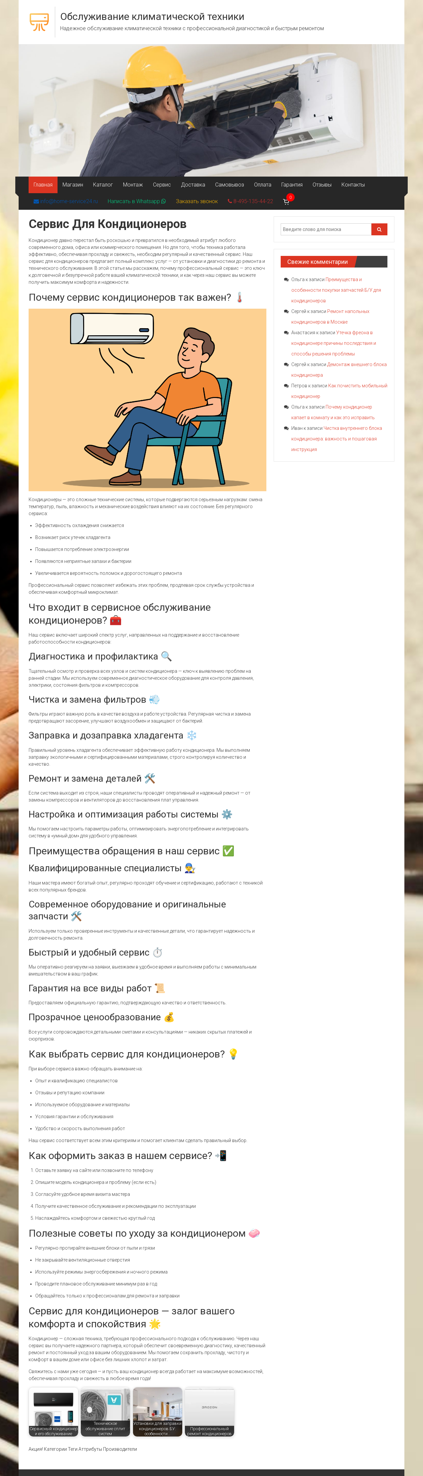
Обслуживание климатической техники (152, 16)
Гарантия (292, 185)
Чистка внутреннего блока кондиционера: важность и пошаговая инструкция (336, 439)
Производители (120, 1449)
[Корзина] (286, 201)
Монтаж (133, 185)
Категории (55, 1449)
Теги (72, 1449)
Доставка (193, 185)
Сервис (162, 185)
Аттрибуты (90, 1449)
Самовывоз (229, 185)
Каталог (103, 185)
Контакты (353, 185)
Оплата (262, 185)
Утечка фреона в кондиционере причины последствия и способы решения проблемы (333, 343)
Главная (43, 185)
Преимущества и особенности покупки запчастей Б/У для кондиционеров (336, 290)
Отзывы (322, 185)
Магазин (73, 185)
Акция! (36, 1449)
